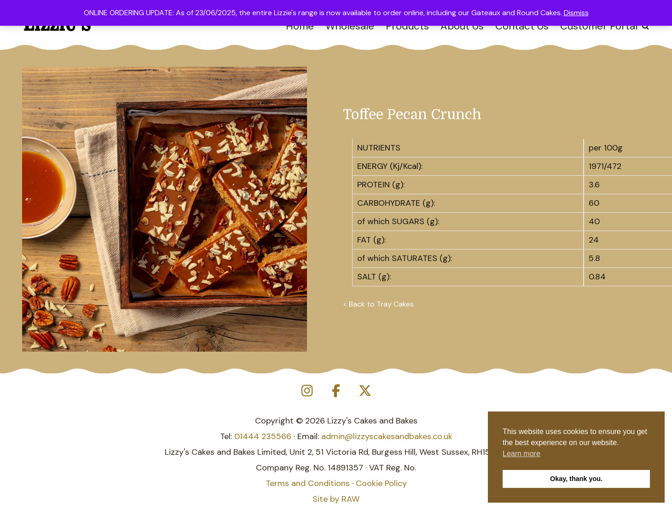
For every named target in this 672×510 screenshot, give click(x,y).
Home (300, 26)
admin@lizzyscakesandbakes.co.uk (386, 436)
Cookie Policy (381, 483)
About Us (462, 26)
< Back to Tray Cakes (378, 304)
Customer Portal (598, 26)
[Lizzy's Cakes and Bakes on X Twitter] (365, 391)
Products (407, 26)
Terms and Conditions (308, 483)
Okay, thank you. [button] (576, 478)
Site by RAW (336, 498)
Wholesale (349, 26)
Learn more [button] (521, 454)
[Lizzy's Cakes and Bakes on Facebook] (336, 391)
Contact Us (522, 26)
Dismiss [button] (576, 12)
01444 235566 (262, 436)
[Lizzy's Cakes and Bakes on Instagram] (307, 391)
